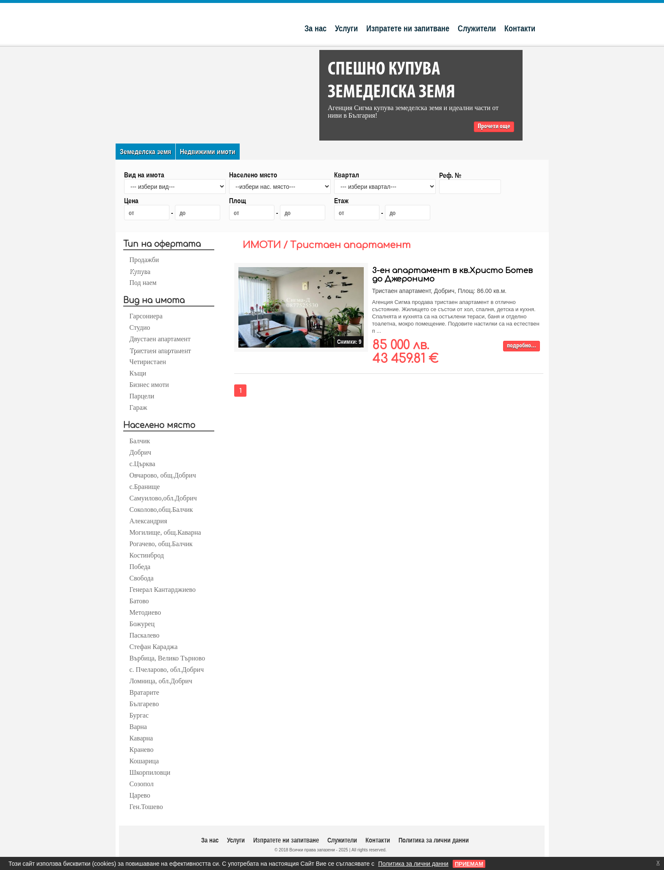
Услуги (346, 28)
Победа (140, 566)
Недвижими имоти (207, 151)
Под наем (143, 282)
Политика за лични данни (433, 840)
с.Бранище (145, 486)
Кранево (142, 749)
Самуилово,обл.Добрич (163, 498)
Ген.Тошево (146, 806)
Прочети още (494, 126)
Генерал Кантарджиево (163, 589)
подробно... (521, 345)
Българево (144, 703)
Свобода (142, 578)
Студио (140, 327)
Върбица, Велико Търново (167, 658)
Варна (138, 726)
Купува (140, 271)
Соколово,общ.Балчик (161, 509)
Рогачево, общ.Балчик (161, 543)
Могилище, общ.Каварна (165, 532)
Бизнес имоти (149, 384)
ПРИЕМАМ (469, 864)
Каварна (141, 738)
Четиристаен (148, 361)
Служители (477, 28)
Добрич (141, 452)
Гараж (138, 407)
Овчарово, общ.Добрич (163, 475)
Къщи (138, 373)
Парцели (142, 396)
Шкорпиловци (150, 772)
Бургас (139, 715)
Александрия (148, 521)
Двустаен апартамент (160, 338)
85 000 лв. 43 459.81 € (405, 352)
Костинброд (147, 555)
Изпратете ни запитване (407, 28)
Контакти (519, 28)
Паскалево (145, 635)
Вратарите (144, 692)
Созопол (142, 783)
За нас (315, 28)
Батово (139, 601)
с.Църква (142, 463)
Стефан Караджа (154, 646)
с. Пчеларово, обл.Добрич (167, 669)
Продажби (144, 259)
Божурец (142, 623)
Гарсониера (146, 316)
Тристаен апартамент (160, 350)
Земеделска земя (145, 151)
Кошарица (144, 761)
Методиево (145, 612)
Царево (140, 795)
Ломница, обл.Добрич (161, 681)
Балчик (140, 441)
